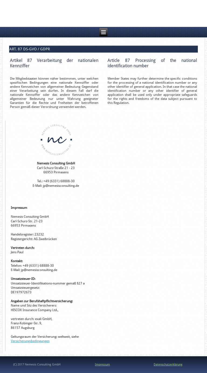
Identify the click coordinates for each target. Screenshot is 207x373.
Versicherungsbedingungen (30, 341)
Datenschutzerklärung (168, 364)
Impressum (102, 364)
